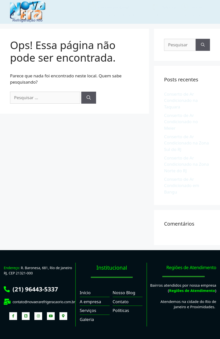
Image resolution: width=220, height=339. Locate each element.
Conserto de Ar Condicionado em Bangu (181, 185)
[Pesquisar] (88, 98)
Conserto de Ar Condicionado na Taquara (181, 100)
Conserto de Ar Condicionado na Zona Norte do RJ (186, 164)
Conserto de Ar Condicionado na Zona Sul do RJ (186, 143)
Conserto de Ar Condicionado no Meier (181, 121)
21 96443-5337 (163, 15)
